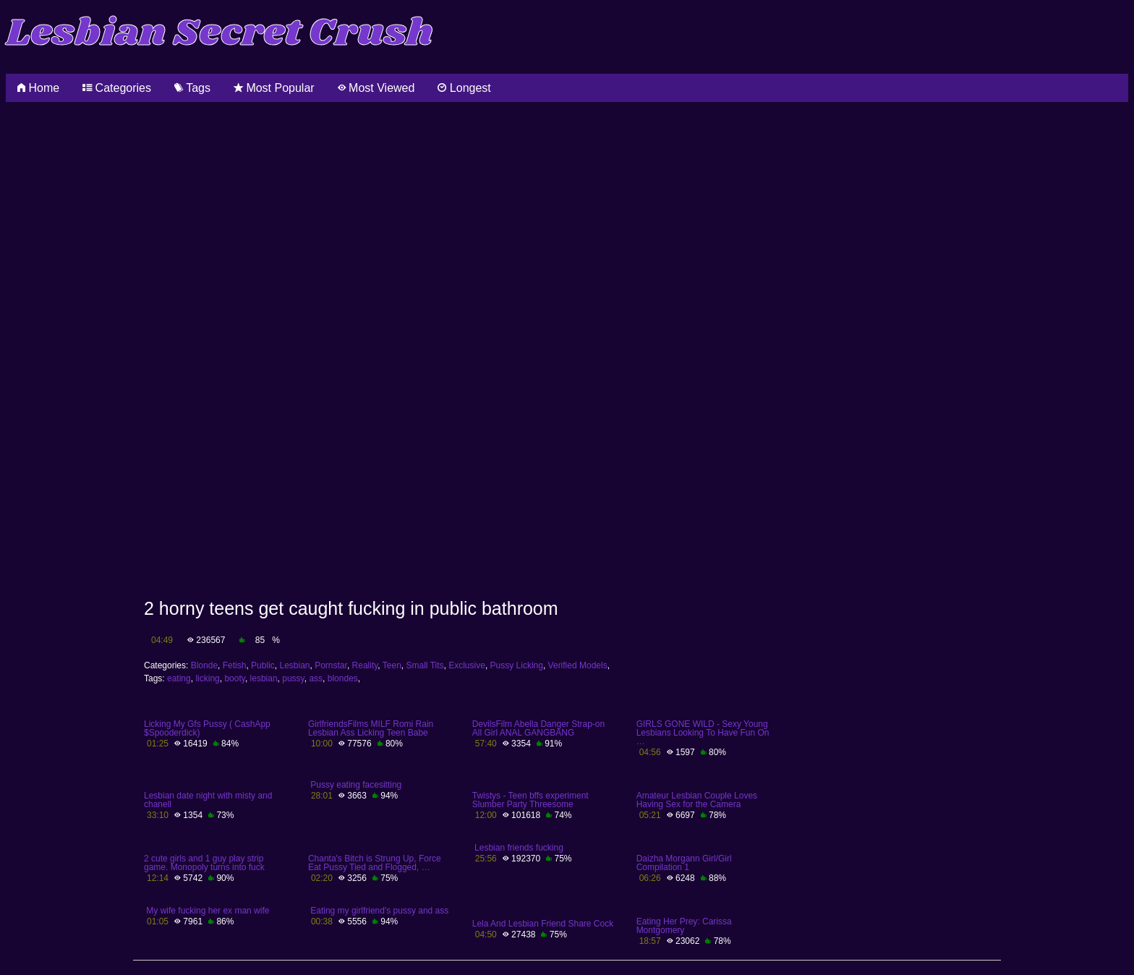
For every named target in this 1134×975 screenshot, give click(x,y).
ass (316, 678)
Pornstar (331, 665)
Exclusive (466, 665)
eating (179, 678)
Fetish (235, 665)
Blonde (204, 665)
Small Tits (425, 665)
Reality (365, 665)
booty (234, 678)
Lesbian (294, 665)
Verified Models (578, 665)
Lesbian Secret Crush (219, 34)
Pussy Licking (516, 665)
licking (207, 678)
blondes (343, 678)
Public (263, 665)
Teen (392, 665)
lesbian (264, 678)
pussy (293, 678)
